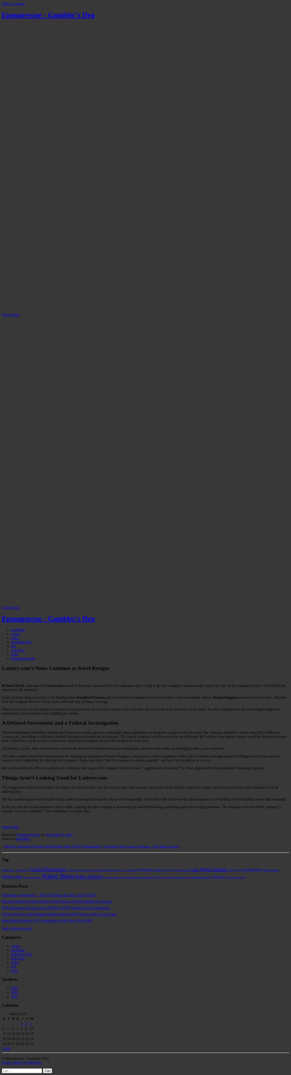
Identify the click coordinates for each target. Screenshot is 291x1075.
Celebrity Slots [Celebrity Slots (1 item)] (74, 870)
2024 (14, 988)
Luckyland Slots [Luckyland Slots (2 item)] (251, 869)
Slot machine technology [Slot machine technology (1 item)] (199, 877)
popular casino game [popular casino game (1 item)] (114, 877)
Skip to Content (13, 4)
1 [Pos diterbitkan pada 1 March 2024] (22, 1024)
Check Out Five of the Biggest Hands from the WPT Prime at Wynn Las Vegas (59, 914)
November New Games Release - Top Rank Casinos (141, 846)
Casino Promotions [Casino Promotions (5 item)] (48, 869)
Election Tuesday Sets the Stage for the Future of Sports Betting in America (57, 901)
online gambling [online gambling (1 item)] (271, 870)
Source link (10, 827)
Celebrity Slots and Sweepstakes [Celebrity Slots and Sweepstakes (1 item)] (98, 870)
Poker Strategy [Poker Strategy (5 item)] (89, 876)
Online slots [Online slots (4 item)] (12, 876)
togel (14, 654)
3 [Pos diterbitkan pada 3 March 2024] (31, 1024)
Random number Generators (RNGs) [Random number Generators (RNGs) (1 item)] (143, 877)
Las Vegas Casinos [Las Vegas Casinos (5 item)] (209, 869)
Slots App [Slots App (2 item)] (218, 877)
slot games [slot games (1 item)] (167, 877)
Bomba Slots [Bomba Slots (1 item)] (8, 870)
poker (15, 638)
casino (15, 634)
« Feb (6, 1048)
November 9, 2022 (59, 835)
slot (13, 646)
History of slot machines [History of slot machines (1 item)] (126, 870)
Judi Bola (18, 650)
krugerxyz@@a (28, 835)
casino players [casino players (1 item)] (22, 870)
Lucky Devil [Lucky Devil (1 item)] (234, 870)
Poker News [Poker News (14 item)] (58, 875)
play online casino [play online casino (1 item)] (32, 877)
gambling (18, 630)
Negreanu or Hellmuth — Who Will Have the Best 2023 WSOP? (49, 895)
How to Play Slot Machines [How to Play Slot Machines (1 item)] (177, 870)
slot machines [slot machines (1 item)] (179, 877)
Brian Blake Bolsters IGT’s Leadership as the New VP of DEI (47, 920)
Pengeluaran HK (23, 658)
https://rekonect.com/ (17, 928)
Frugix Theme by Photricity (22, 1063)
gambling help (21, 642)
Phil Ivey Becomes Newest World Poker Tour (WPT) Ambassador (53, 846)
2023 (14, 992)
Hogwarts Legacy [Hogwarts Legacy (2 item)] (151, 869)
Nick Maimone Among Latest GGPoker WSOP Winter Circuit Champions (56, 908)
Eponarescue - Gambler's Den (48, 15)
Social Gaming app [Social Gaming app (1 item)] (235, 877)
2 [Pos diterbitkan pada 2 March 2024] (26, 1024)
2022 (14, 996)
